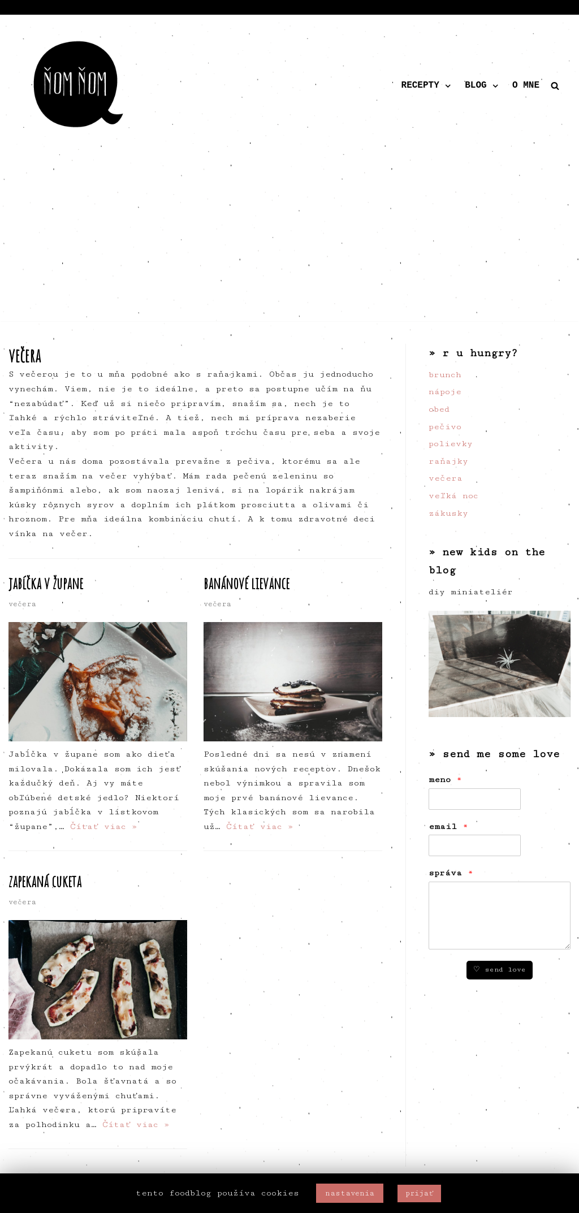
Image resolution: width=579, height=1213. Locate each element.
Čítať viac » (103, 826)
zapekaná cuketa (44, 881)
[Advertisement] (289, 242)
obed (439, 409)
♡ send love (499, 969)
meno (445, 779)
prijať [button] (419, 1193)
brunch (445, 374)
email (448, 826)
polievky (451, 443)
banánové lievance (247, 583)
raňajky (448, 461)
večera (22, 604)
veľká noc (453, 495)
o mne (525, 85)
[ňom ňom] (79, 86)
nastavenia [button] (349, 1193)
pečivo (445, 426)
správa (451, 873)
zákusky (448, 513)
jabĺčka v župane (45, 583)
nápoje (445, 391)
